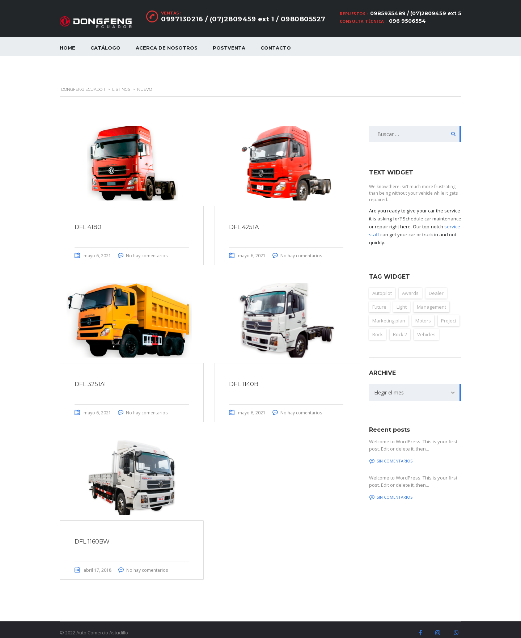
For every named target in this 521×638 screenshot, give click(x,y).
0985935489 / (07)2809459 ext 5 (415, 13)
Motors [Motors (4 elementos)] (423, 312)
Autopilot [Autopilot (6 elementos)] (382, 285)
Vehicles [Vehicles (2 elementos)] (426, 326)
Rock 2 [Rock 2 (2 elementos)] (400, 326)
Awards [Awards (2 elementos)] (410, 285)
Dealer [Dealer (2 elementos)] (436, 285)
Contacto (275, 48)
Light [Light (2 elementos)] (402, 298)
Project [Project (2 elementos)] (448, 312)
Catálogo (105, 48)
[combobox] (415, 384)
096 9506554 (407, 21)
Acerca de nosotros (167, 48)
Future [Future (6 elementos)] (379, 298)
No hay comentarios (147, 247)
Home (67, 48)
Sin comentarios (390, 452)
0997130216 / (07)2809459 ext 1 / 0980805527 (243, 19)
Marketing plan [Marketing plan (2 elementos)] (388, 312)
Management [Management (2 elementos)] (431, 298)
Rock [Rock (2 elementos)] (377, 326)
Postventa (229, 48)
